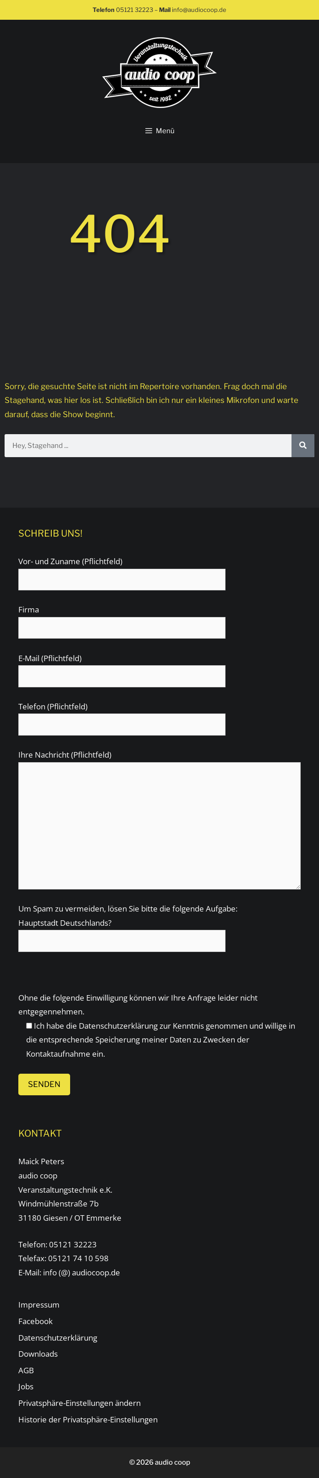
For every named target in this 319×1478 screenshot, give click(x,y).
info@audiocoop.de (199, 9)
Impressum (39, 1304)
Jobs (25, 1386)
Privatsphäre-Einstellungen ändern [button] (79, 1403)
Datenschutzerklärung (118, 1025)
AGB (26, 1370)
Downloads (38, 1353)
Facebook (35, 1321)
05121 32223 (134, 9)
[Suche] (303, 445)
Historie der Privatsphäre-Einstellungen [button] (88, 1419)
